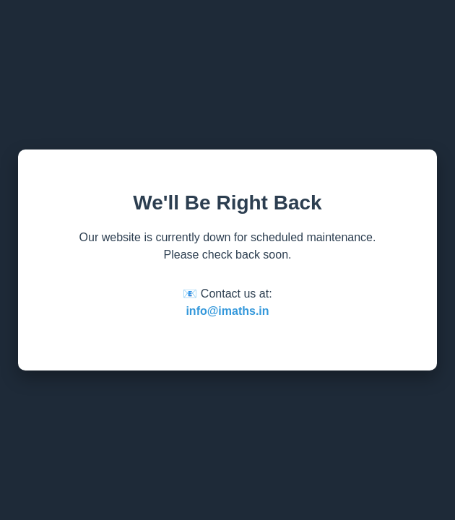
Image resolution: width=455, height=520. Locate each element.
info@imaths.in (227, 311)
